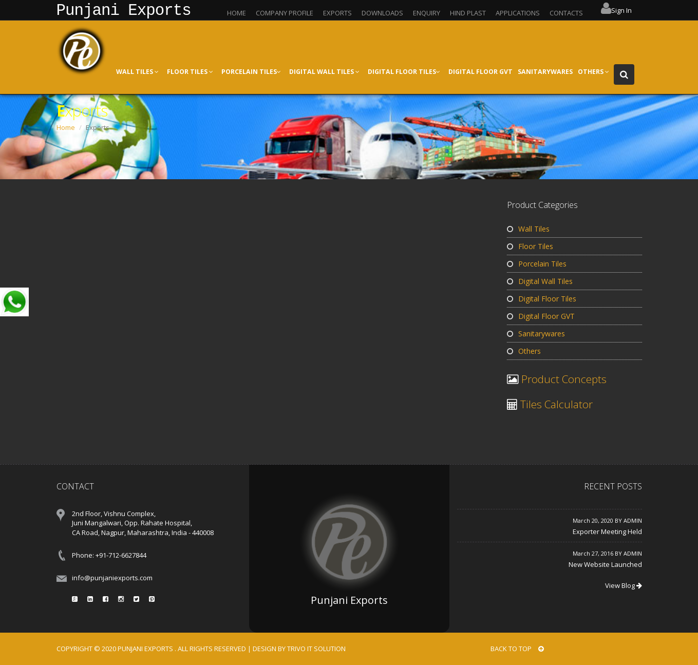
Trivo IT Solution (316, 648)
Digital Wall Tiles (540, 281)
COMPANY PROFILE (284, 12)
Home (65, 127)
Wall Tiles (528, 229)
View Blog (623, 585)
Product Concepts (563, 379)
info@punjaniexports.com (112, 577)
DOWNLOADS (382, 12)
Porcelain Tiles (537, 264)
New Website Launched (605, 564)
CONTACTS (566, 12)
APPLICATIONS (518, 12)
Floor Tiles (530, 246)
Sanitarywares (536, 333)
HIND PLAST (468, 12)
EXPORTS (337, 12)
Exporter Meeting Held (607, 531)
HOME (236, 12)
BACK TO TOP (517, 648)
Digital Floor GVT (541, 316)
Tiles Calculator (555, 404)
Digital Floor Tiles (541, 298)
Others (524, 351)
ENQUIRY (426, 12)
